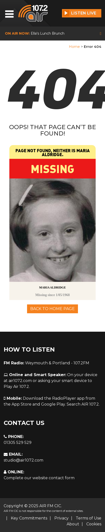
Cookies (93, 524)
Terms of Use (88, 518)
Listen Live (79, 13)
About (73, 524)
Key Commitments (29, 518)
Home (74, 46)
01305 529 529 (17, 442)
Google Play (53, 404)
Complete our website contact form (39, 478)
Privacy (61, 518)
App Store (21, 404)
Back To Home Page (52, 308)
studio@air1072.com (23, 460)
